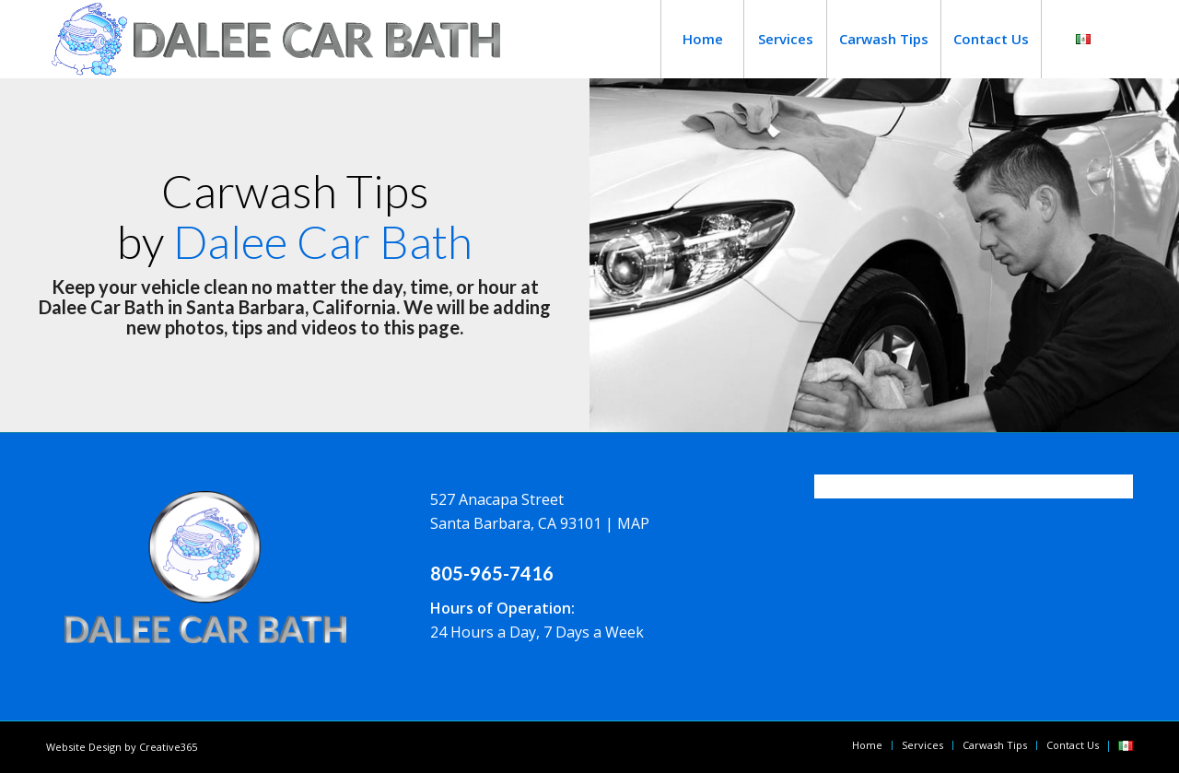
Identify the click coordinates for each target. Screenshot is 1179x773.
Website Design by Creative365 (121, 747)
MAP (633, 523)
